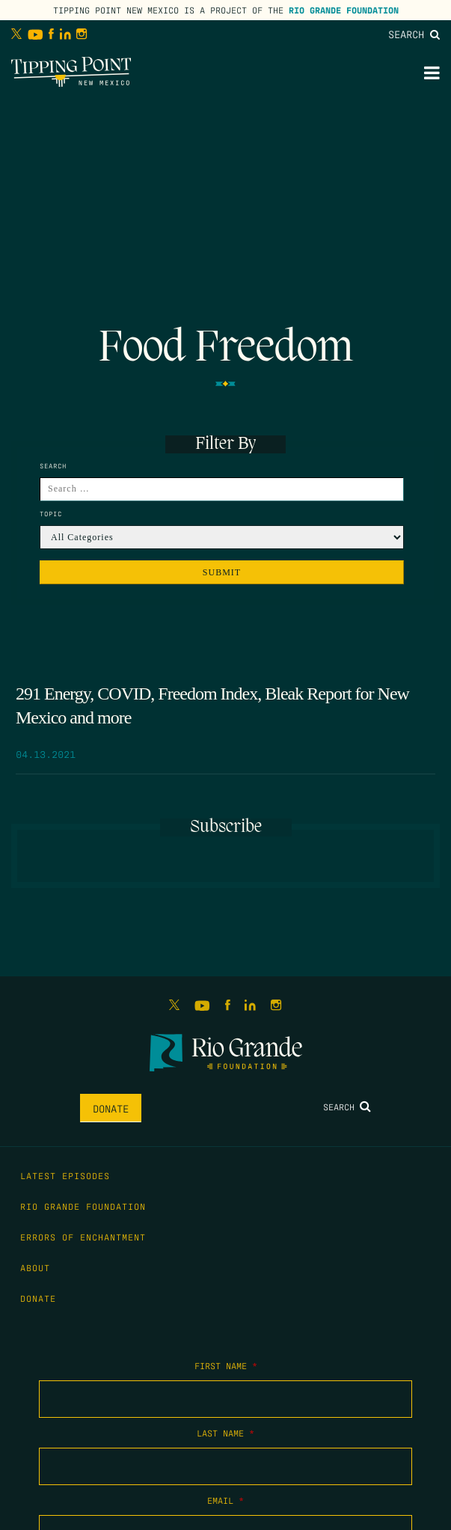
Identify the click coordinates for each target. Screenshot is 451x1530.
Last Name (225, 1433)
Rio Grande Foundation (344, 10)
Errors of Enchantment (83, 1237)
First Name (225, 1365)
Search (414, 33)
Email (225, 1500)
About (35, 1267)
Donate (111, 1108)
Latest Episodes (65, 1175)
